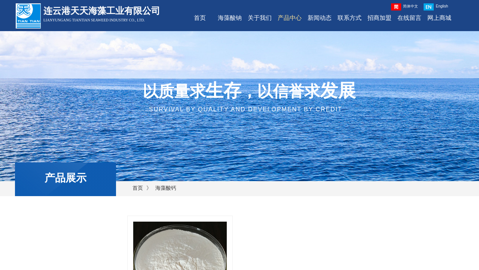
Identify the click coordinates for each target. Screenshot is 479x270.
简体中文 (404, 6)
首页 (200, 18)
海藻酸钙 (165, 188)
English (436, 6)
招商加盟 (379, 18)
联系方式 (349, 18)
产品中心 (290, 18)
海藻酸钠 (230, 18)
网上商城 (439, 18)
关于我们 (260, 18)
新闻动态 (320, 18)
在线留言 (409, 18)
